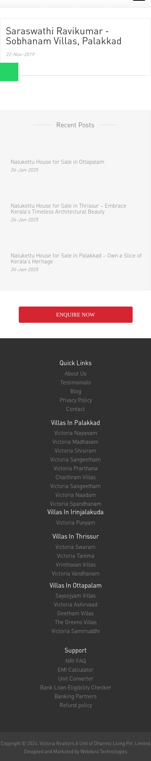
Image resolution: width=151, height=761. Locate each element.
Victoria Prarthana (76, 468)
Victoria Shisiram (75, 450)
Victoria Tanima (75, 555)
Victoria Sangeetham (75, 459)
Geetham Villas (75, 613)
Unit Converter (75, 678)
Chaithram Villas (75, 477)
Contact (75, 408)
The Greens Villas (76, 622)
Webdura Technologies (103, 751)
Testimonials (75, 382)
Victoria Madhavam (75, 441)
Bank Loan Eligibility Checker (75, 687)
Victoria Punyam (75, 522)
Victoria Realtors (57, 743)
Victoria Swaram (75, 546)
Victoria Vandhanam (76, 573)
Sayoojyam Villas (75, 595)
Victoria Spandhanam (75, 503)
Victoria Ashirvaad (75, 604)
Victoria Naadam (75, 494)
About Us (75, 373)
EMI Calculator (75, 669)
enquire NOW (75, 315)
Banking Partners (75, 696)
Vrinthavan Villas (76, 564)
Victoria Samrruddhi (75, 630)
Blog (75, 391)
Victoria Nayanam (75, 432)
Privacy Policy (76, 400)
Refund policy (76, 705)
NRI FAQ (75, 660)
